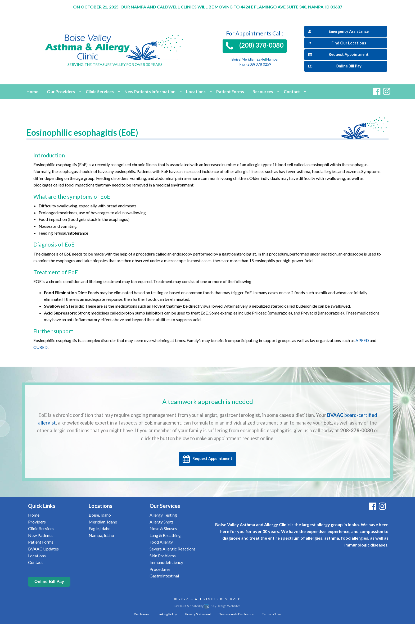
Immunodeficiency (166, 562)
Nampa (272, 59)
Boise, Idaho (100, 514)
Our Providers (61, 91)
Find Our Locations (337, 43)
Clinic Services (100, 91)
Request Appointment (338, 54)
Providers (37, 521)
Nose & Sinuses (163, 528)
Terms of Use (271, 614)
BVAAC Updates (43, 548)
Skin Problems (163, 555)
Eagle (261, 59)
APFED (362, 340)
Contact (292, 91)
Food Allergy (161, 541)
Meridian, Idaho (103, 521)
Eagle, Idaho (100, 528)
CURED (40, 347)
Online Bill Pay (335, 66)
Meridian (248, 59)
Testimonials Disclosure (236, 614)
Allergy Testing (163, 514)
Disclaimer (141, 614)
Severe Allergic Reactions (173, 548)
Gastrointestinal (164, 575)
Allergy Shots (162, 521)
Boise (236, 59)
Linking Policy (167, 614)
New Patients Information (149, 91)
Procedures (160, 569)
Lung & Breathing (165, 535)
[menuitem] (32, 91)
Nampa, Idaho (101, 535)
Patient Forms (230, 91)
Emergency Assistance (338, 31)
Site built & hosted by (207, 606)
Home (32, 91)
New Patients (40, 535)
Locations (196, 91)
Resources (262, 91)
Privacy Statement (198, 614)
